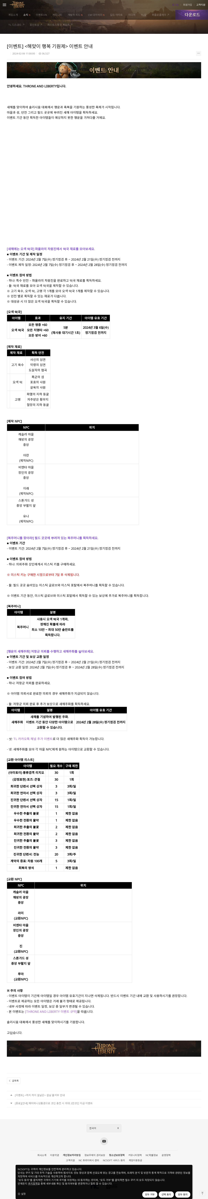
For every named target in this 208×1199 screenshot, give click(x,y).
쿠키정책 (33, 1183)
